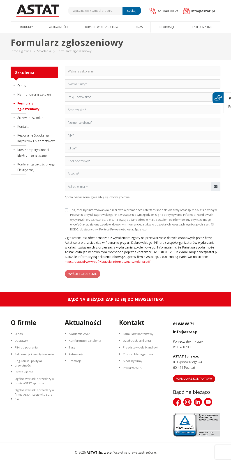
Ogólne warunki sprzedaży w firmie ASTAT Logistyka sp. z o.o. (34, 412)
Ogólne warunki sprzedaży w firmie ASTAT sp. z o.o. (34, 396)
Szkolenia (44, 51)
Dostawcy (22, 342)
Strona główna (21, 51)
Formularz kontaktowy (140, 334)
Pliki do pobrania (27, 350)
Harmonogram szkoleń (34, 94)
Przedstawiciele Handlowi (142, 350)
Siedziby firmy (134, 366)
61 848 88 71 (189, 323)
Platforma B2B (201, 27)
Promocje (76, 366)
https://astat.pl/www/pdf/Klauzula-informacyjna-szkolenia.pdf (109, 261)
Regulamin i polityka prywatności (29, 375)
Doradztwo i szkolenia (101, 27)
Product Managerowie (140, 358)
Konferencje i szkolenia (86, 342)
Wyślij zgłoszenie (82, 274)
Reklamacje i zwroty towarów (30, 361)
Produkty (26, 27)
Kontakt (23, 126)
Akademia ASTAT (82, 334)
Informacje (167, 27)
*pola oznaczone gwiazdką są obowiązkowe (97, 197)
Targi (73, 350)
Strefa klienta (25, 385)
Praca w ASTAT (135, 374)
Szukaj (131, 11)
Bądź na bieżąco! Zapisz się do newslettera (115, 299)
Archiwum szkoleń (30, 118)
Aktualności (58, 27)
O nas (138, 27)
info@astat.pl (192, 331)
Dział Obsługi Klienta (139, 342)
